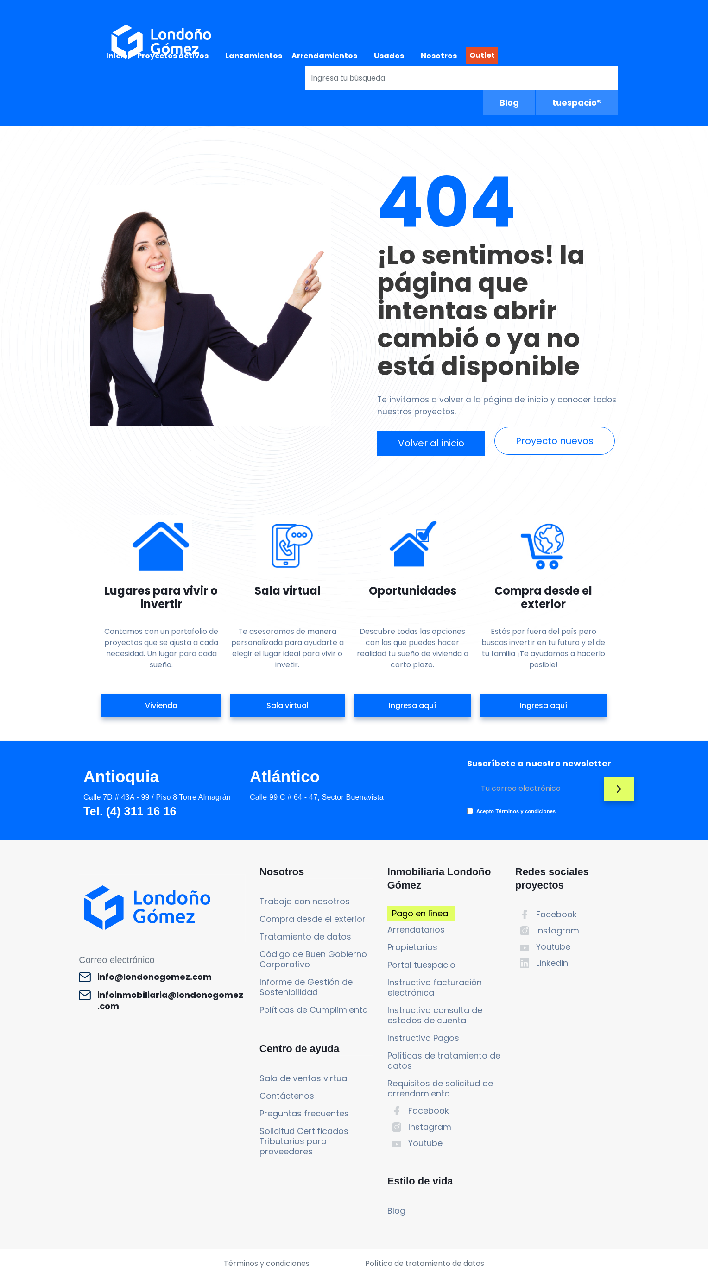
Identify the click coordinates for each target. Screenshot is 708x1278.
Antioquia (121, 776)
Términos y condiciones (267, 1263)
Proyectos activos (173, 55)
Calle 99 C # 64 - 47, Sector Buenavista (317, 797)
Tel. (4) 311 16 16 (129, 811)
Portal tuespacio (421, 965)
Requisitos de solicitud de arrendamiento (440, 1088)
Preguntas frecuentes (304, 1113)
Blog (509, 102)
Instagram (429, 1127)
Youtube (425, 1143)
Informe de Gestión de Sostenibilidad (306, 987)
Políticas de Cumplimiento (313, 1009)
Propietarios (412, 947)
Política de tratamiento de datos (424, 1263)
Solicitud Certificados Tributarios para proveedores (303, 1141)
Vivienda (161, 705)
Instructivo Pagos (423, 1038)
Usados (389, 55)
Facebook (428, 1110)
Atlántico (285, 776)
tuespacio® (576, 102)
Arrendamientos (324, 55)
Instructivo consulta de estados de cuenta (434, 1015)
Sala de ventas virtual (304, 1078)
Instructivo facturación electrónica (434, 987)
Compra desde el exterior (312, 919)
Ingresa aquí (412, 705)
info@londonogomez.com (154, 977)
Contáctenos (286, 1096)
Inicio (117, 55)
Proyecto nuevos (555, 440)
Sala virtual (287, 705)
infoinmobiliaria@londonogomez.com (170, 1001)
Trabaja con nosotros (304, 901)
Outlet (482, 55)
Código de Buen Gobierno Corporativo (313, 959)
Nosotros (439, 55)
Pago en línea (420, 913)
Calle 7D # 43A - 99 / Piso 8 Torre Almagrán (157, 797)
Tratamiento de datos (305, 936)
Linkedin (552, 963)
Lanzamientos (253, 55)
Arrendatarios (416, 929)
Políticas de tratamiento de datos (443, 1060)
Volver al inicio (431, 443)
